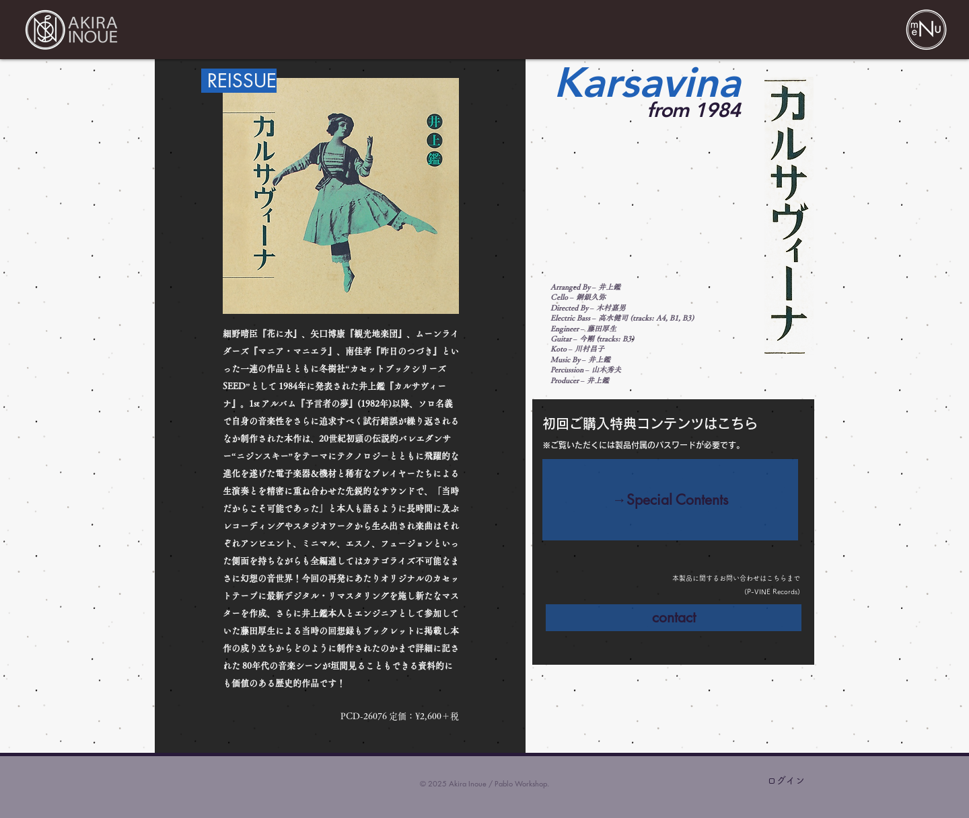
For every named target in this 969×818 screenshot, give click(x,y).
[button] (926, 29)
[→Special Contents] (670, 499)
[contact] (673, 617)
